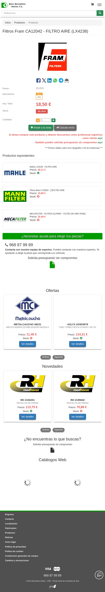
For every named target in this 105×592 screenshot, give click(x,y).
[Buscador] (49, 13)
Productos (19, 22)
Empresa (9, 514)
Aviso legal (10, 542)
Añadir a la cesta (41, 127)
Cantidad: (7, 119)
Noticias (9, 537)
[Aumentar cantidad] (53, 120)
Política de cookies (14, 551)
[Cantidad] (46, 120)
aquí (100, 138)
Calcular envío (65, 127)
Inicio (8, 22)
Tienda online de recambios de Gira (65, 581)
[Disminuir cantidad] (38, 120)
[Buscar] (100, 13)
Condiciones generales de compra (21, 556)
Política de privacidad (15, 547)
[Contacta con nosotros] (99, 575)
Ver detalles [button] (27, 344)
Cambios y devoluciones (17, 560)
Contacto (9, 519)
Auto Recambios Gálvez (37, 581)
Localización (11, 524)
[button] (67, 81)
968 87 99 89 (21, 244)
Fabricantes (10, 528)
